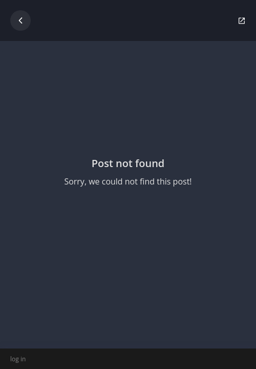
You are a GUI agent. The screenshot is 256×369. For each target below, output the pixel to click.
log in (18, 359)
